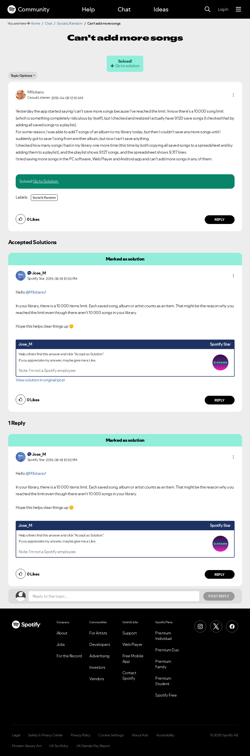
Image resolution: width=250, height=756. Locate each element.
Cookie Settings (111, 735)
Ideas (160, 9)
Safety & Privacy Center (45, 735)
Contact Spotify (129, 675)
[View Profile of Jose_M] (39, 273)
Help (88, 9)
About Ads (140, 735)
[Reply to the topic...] (114, 596)
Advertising (99, 656)
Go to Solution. (46, 181)
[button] (233, 95)
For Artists (98, 633)
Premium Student (163, 680)
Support (129, 633)
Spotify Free (166, 695)
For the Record (69, 656)
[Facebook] (232, 626)
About (61, 633)
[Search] (207, 9)
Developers (99, 644)
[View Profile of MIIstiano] (35, 92)
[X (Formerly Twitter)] (216, 626)
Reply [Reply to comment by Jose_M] (219, 400)
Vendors (96, 678)
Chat (124, 9)
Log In (223, 9)
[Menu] (238, 9)
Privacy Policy (80, 735)
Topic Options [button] (21, 75)
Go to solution (127, 65)
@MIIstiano (35, 292)
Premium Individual (163, 635)
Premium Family (163, 664)
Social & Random (70, 23)
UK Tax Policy (58, 746)
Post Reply (218, 596)
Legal (16, 735)
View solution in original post (40, 380)
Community (28, 9)
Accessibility (165, 735)
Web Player (132, 644)
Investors (97, 667)
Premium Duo (167, 650)
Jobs (60, 644)
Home (35, 23)
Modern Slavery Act (26, 746)
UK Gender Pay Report (93, 746)
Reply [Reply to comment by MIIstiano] (219, 219)
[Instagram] (200, 626)
